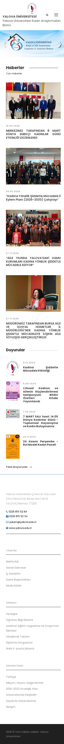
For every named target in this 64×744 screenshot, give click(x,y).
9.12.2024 (29, 362)
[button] (59, 44)
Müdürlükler (14, 586)
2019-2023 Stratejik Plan (22, 689)
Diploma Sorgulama (19, 643)
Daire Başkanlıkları (18, 580)
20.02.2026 (13, 191)
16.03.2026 (13, 125)
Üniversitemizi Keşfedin (21, 695)
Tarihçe (11, 677)
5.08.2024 (29, 383)
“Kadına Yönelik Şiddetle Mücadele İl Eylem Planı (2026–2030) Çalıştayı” (33, 197)
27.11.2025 (12, 253)
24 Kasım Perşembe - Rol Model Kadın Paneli (40, 443)
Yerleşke (11, 614)
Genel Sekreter (16, 568)
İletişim (10, 707)
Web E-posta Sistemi (20, 649)
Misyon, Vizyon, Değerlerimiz (25, 683)
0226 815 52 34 (16, 516)
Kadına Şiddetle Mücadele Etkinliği (40, 369)
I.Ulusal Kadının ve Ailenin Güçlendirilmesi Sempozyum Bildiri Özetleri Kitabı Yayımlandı (40, 394)
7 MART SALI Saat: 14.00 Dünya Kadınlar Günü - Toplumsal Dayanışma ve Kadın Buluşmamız (40, 421)
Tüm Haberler (14, 73)
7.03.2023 (29, 411)
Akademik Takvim (18, 637)
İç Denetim (13, 574)
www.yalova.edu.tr (19, 528)
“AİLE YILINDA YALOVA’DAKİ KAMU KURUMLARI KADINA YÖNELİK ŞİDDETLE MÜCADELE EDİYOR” (33, 261)
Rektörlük (12, 562)
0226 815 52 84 (16, 511)
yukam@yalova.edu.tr (21, 522)
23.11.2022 (29, 436)
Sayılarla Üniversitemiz (21, 701)
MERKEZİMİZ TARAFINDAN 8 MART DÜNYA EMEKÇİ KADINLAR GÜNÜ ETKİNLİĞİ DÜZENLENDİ (33, 134)
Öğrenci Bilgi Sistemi (19, 620)
